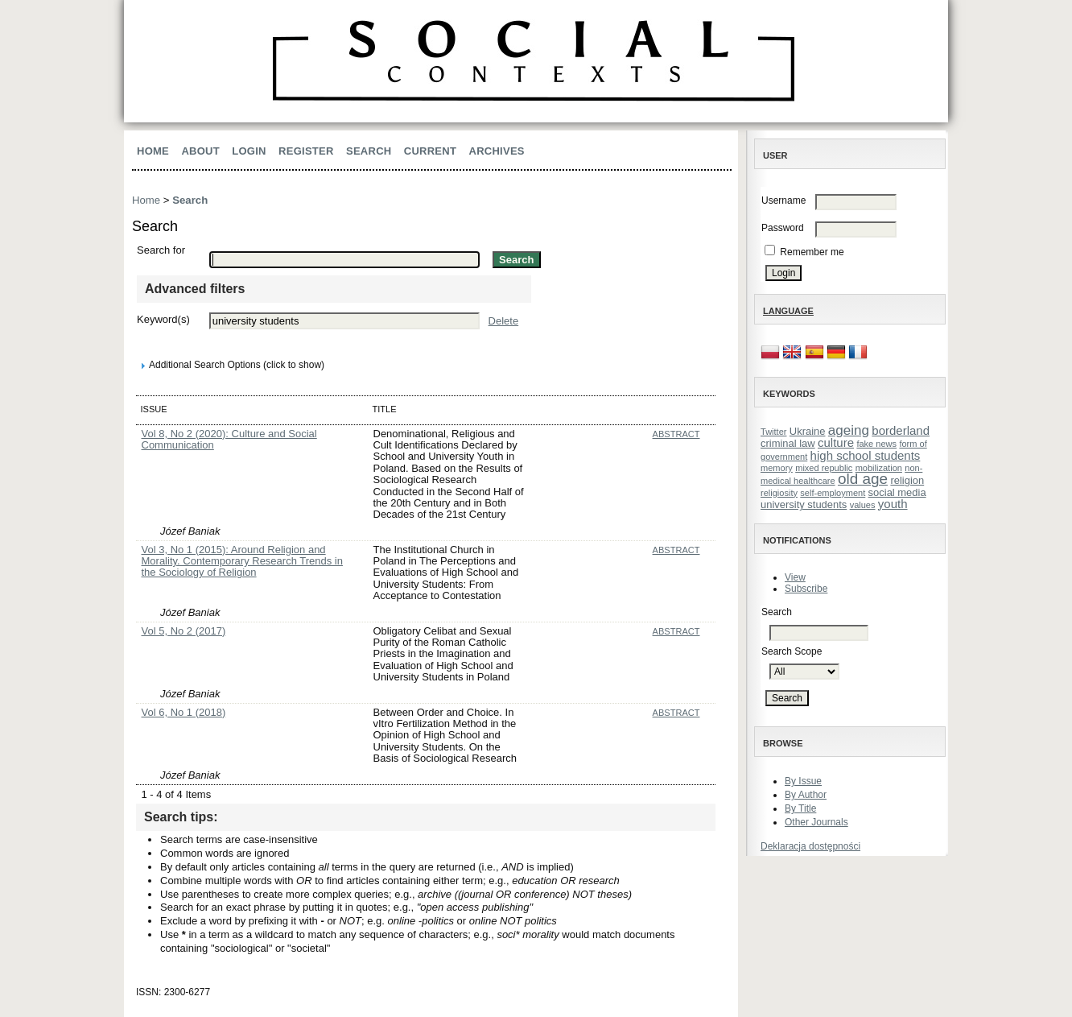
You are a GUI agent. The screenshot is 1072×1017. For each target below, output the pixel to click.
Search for (161, 250)
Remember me (811, 252)
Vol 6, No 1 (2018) (184, 712)
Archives (497, 151)
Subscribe (806, 588)
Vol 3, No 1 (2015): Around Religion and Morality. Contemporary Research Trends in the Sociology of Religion (242, 561)
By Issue (803, 781)
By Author (806, 794)
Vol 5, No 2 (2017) (184, 631)
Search (368, 151)
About (200, 151)
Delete (504, 321)
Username (783, 200)
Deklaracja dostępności (810, 846)
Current (430, 151)
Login (249, 151)
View (795, 577)
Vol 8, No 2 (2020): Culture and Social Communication (229, 439)
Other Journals (816, 822)
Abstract (676, 434)
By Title (800, 808)
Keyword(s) (163, 319)
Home (153, 151)
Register (306, 151)
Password (782, 228)
